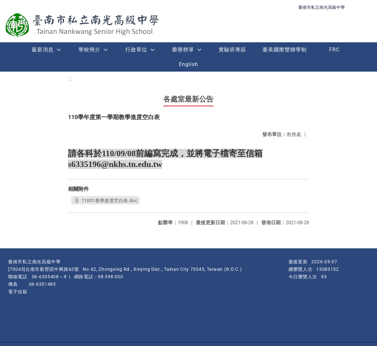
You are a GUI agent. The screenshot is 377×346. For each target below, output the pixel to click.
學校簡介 (89, 50)
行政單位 (136, 50)
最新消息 (43, 50)
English (188, 64)
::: (70, 79)
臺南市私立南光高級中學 (321, 7)
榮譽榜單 (183, 50)
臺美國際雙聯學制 (285, 50)
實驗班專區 (232, 50)
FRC (334, 50)
